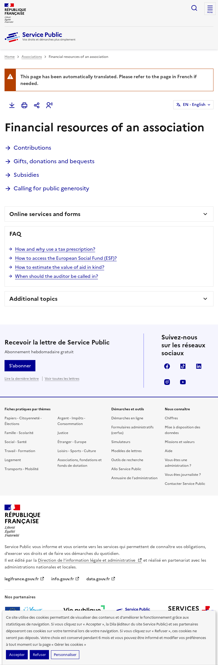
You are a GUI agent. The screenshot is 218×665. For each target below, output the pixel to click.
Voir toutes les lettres (62, 378)
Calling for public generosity (51, 188)
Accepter (17, 654)
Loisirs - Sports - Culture (76, 450)
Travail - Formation (20, 450)
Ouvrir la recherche (194, 8)
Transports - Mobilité (22, 469)
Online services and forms (44, 214)
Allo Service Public (126, 469)
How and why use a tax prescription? (55, 249)
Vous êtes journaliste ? (183, 474)
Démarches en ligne (127, 418)
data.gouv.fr (101, 579)
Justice (62, 432)
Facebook (167, 366)
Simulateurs (120, 441)
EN (194, 104)
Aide (168, 450)
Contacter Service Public (185, 483)
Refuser (39, 654)
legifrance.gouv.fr (24, 579)
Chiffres (171, 418)
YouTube (183, 382)
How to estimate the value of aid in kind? (59, 267)
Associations (32, 56)
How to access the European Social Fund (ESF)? (66, 258)
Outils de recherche (127, 460)
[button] (49, 105)
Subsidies (26, 175)
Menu (210, 12)
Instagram (167, 382)
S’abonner (20, 365)
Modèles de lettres (126, 450)
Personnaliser (65, 654)
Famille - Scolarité (19, 432)
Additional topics (33, 299)
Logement (13, 460)
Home (10, 56)
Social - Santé (16, 441)
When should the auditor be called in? (56, 276)
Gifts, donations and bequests (54, 161)
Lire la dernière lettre (22, 378)
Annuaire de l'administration (134, 478)
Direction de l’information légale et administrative (90, 560)
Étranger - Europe (71, 441)
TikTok (183, 366)
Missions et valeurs (180, 441)
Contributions (32, 147)
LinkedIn (198, 366)
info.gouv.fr (65, 579)
